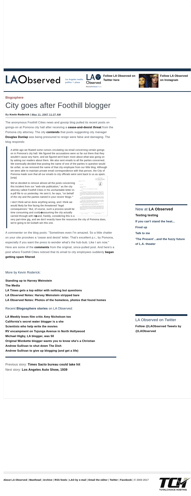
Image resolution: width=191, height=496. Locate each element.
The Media (12, 285)
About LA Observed (15, 479)
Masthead (35, 479)
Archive (48, 479)
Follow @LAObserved (150, 326)
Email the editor (97, 479)
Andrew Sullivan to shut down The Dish (33, 345)
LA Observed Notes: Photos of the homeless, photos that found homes (55, 300)
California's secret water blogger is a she (34, 321)
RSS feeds (61, 479)
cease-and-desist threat (84, 127)
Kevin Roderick (19, 114)
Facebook (126, 479)
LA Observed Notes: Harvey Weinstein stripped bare (42, 295)
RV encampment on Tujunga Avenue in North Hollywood (45, 331)
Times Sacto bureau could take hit (54, 364)
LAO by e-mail (77, 479)
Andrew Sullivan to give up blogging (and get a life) (41, 350)
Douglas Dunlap (16, 137)
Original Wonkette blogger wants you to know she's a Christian (50, 341)
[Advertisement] (33, 34)
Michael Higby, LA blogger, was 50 (29, 336)
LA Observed (161, 209)
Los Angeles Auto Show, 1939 (44, 369)
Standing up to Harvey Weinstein (28, 280)
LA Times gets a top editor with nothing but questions (43, 290)
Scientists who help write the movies (31, 326)
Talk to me (142, 233)
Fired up (141, 227)
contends (53, 132)
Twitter (114, 479)
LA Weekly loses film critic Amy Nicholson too (38, 316)
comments (41, 247)
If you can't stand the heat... (155, 221)
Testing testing (146, 215)
